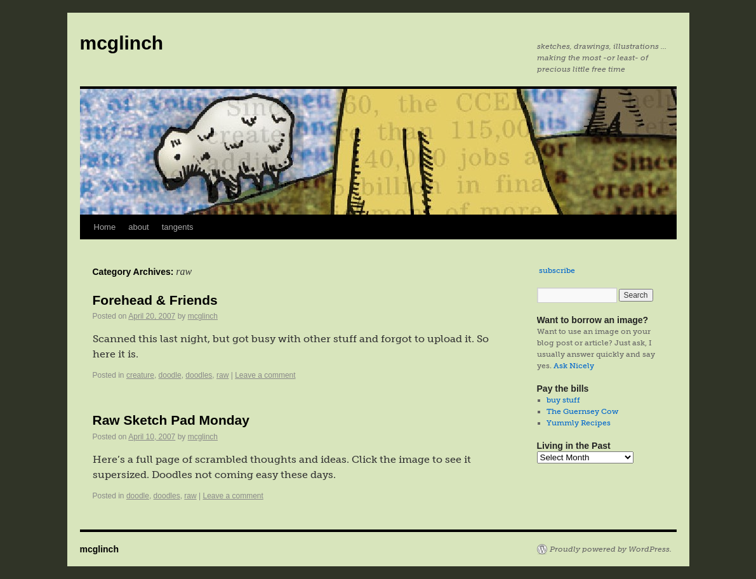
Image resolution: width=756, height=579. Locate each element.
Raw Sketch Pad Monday (171, 420)
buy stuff (563, 400)
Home (105, 227)
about (138, 227)
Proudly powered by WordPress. (611, 549)
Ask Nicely (574, 365)
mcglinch (122, 42)
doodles (198, 375)
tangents (178, 227)
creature (140, 375)
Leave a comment (265, 375)
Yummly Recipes (579, 422)
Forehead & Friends (155, 300)
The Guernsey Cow (582, 411)
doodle (170, 375)
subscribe (557, 270)
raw (222, 375)
